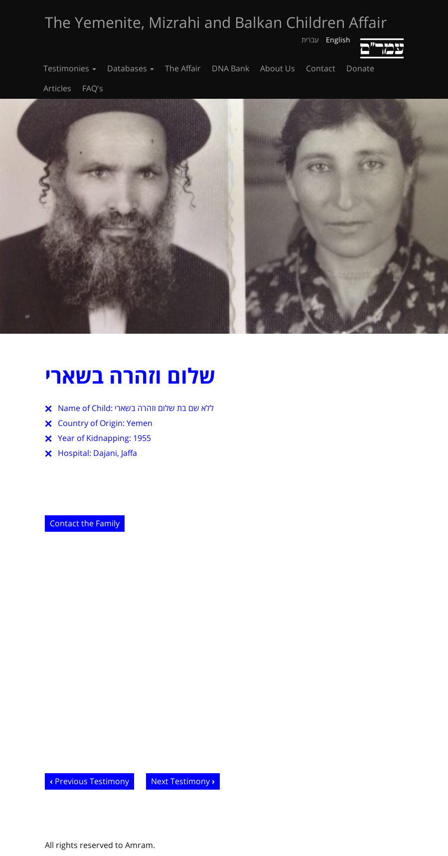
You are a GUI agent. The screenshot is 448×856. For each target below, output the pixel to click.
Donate (360, 68)
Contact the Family (85, 523)
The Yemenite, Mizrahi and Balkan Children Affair (216, 22)
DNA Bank (230, 68)
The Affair (183, 68)
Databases (130, 68)
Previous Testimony (92, 781)
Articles (57, 88)
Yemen (139, 423)
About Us (277, 68)
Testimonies (69, 68)
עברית (310, 39)
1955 (142, 437)
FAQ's (92, 88)
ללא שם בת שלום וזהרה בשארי (164, 408)
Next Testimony (180, 781)
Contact (320, 68)
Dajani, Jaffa (115, 452)
